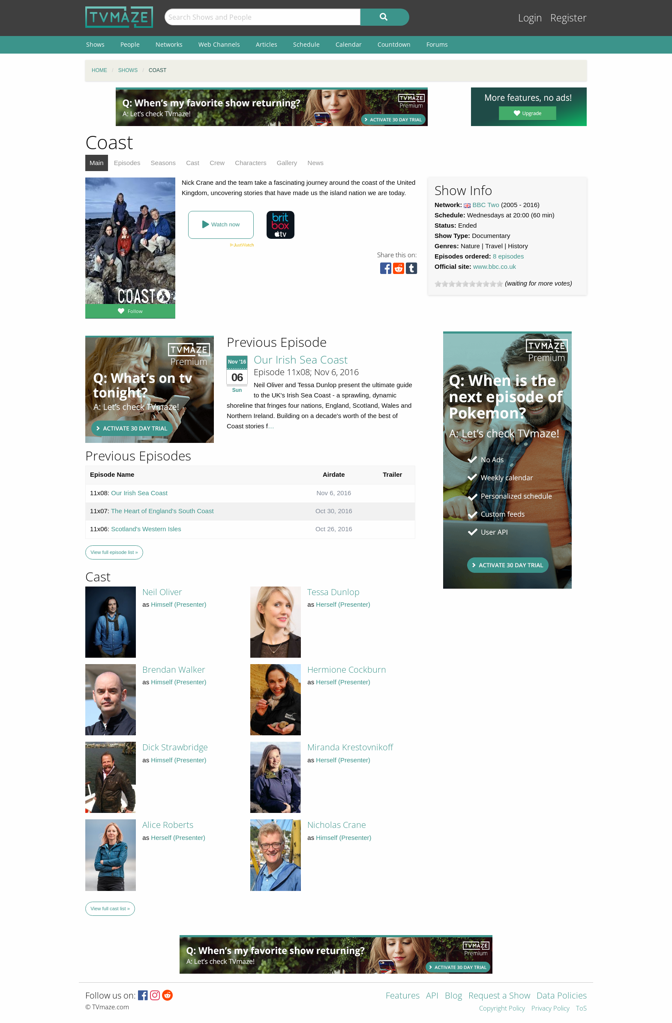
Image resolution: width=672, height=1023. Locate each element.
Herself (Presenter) (343, 604)
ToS (581, 1008)
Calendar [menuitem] (349, 44)
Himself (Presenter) (178, 604)
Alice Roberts (167, 824)
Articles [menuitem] (266, 44)
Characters (250, 162)
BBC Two (486, 204)
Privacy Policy (550, 1008)
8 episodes (508, 256)
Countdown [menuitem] (394, 44)
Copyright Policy (502, 1008)
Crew (217, 162)
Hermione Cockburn (346, 669)
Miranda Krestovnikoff (350, 747)
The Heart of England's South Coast (162, 511)
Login (530, 17)
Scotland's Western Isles (146, 529)
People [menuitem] (130, 44)
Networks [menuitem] (169, 44)
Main (97, 162)
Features (403, 996)
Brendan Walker (173, 669)
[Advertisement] (272, 106)
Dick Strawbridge (175, 747)
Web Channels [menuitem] (219, 44)
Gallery (287, 162)
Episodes (127, 162)
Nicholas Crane (336, 824)
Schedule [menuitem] (306, 44)
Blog (453, 996)
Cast (192, 162)
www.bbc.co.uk (494, 266)
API (432, 996)
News (316, 162)
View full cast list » (110, 908)
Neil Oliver (162, 592)
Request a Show (499, 996)
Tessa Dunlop (333, 592)
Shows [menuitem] (95, 44)
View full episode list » (114, 552)
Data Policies (562, 996)
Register (568, 17)
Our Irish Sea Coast (301, 359)
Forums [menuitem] (437, 44)
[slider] (469, 283)
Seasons (163, 162)
